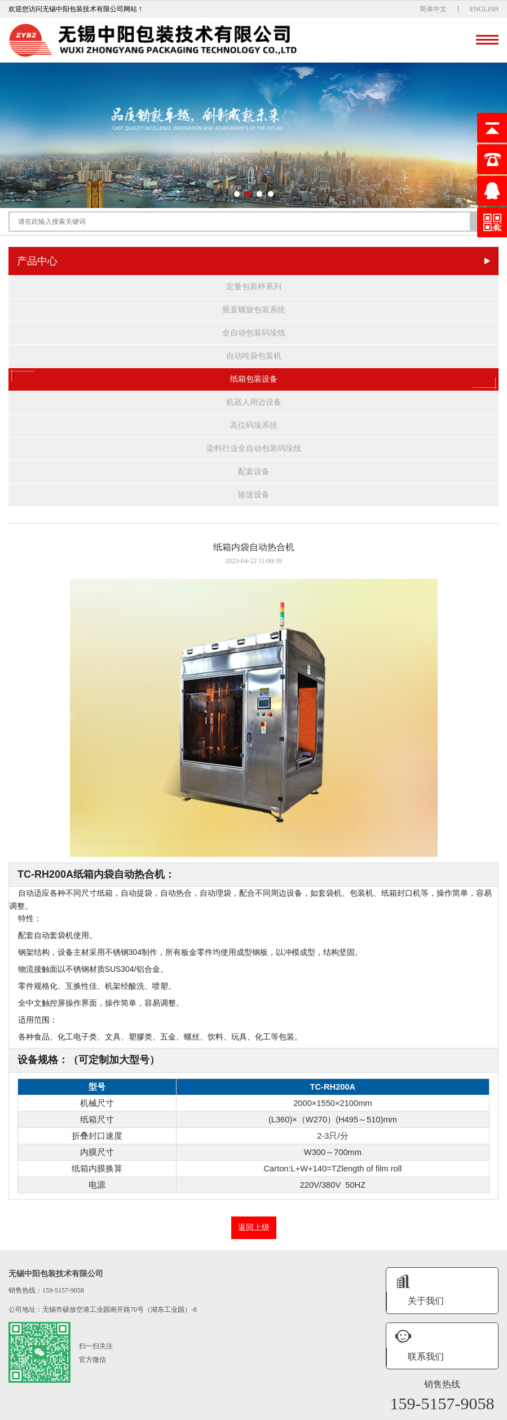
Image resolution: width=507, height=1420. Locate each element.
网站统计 (403, 1410)
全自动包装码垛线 (253, 333)
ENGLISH (484, 9)
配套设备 (254, 471)
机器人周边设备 (253, 402)
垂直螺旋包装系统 (253, 310)
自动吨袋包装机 (253, 356)
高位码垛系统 (253, 425)
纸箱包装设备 (253, 379)
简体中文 (433, 9)
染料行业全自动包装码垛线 (253, 448)
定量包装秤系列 (253, 286)
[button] (237, 194)
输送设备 (254, 494)
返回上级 (254, 1227)
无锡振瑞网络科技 (361, 1410)
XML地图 (318, 1410)
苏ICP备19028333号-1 (271, 1410)
